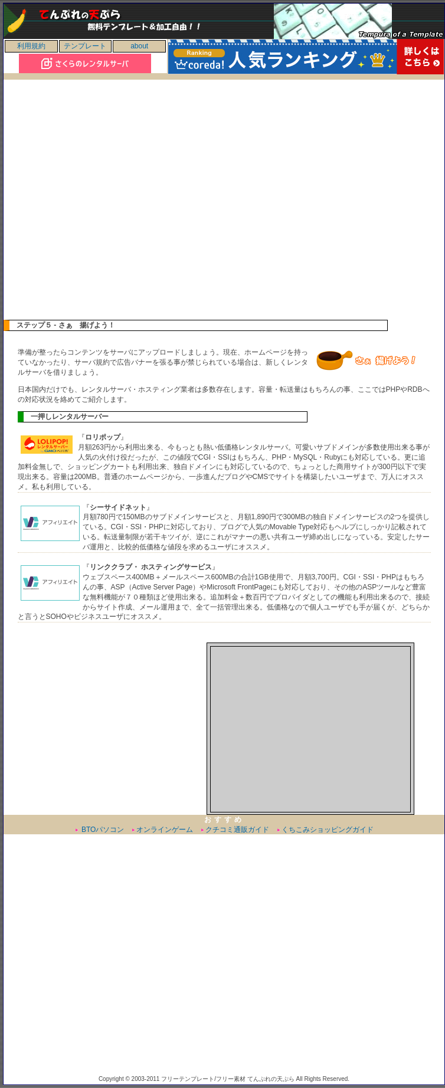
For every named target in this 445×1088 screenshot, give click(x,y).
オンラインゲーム (164, 829)
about (139, 46)
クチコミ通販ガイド (237, 829)
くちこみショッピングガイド (328, 829)
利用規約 (31, 46)
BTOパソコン (102, 829)
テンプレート (85, 46)
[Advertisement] (115, 205)
